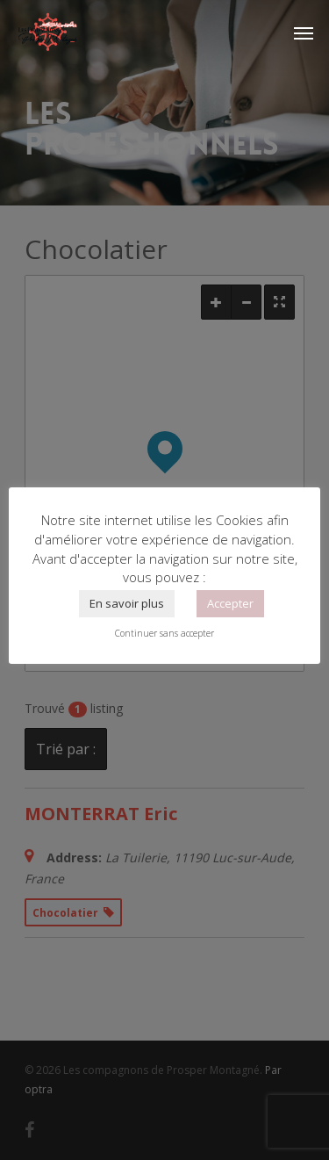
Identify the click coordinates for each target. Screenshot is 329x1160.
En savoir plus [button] (126, 603)
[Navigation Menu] (303, 32)
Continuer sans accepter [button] (164, 633)
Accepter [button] (230, 603)
